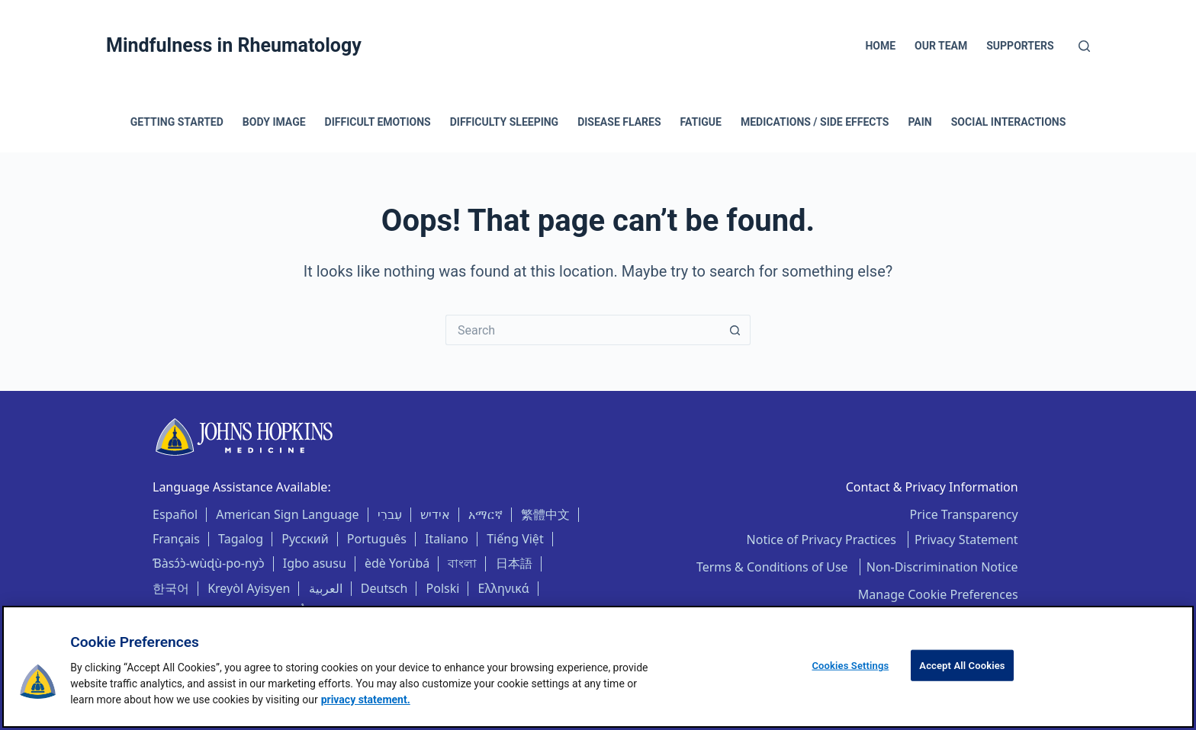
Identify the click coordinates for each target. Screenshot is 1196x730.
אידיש (435, 514)
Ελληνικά (503, 588)
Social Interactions (1008, 122)
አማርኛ (485, 514)
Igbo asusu (314, 563)
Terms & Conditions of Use (773, 567)
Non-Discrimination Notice (942, 567)
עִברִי (390, 514)
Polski (443, 588)
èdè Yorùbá (397, 563)
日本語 (514, 563)
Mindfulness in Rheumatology (234, 45)
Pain (919, 122)
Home (880, 46)
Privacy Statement (966, 539)
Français (176, 538)
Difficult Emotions (378, 122)
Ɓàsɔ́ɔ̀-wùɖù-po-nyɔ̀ (209, 563)
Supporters (1019, 46)
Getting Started (176, 122)
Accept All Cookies (962, 665)
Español (175, 514)
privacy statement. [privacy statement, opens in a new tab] (365, 699)
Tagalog (240, 538)
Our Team (941, 46)
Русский (304, 538)
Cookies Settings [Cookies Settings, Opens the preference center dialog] (850, 665)
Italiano (446, 538)
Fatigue (701, 122)
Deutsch (384, 588)
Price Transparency (964, 514)
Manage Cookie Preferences (938, 594)
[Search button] (735, 330)
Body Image (274, 122)
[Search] (1084, 46)
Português (377, 538)
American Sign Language (287, 514)
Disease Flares (619, 122)
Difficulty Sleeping (504, 122)
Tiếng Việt (515, 538)
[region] (598, 667)
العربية (325, 588)
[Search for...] (582, 330)
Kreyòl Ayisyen (248, 588)
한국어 (171, 588)
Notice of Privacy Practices (823, 539)
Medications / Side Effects (815, 122)
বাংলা (462, 563)
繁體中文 (545, 514)
